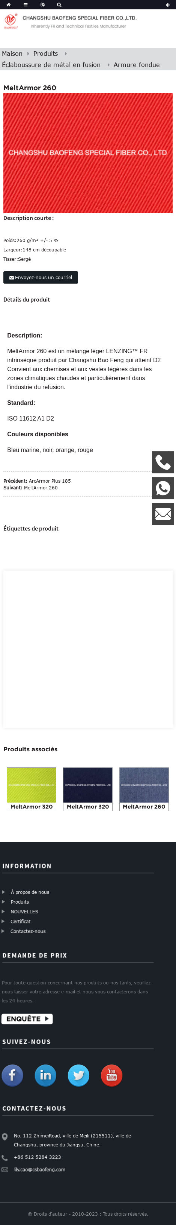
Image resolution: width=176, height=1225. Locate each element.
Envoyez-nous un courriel (43, 277)
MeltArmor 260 (41, 487)
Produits (45, 53)
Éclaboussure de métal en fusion (51, 64)
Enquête (26, 1016)
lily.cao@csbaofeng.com (41, 1168)
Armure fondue (137, 64)
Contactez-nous (31, 928)
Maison (12, 53)
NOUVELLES (25, 910)
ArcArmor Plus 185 (50, 480)
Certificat (23, 919)
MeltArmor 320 (32, 806)
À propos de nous (29, 892)
